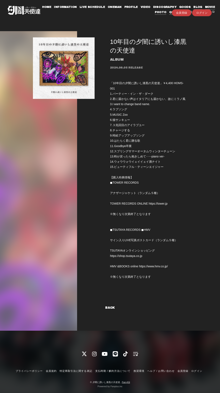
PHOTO (157, 17)
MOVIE (144, 17)
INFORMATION (74, 12)
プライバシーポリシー (29, 371)
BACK (110, 307)
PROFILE (140, 12)
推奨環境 (139, 371)
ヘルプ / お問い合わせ (160, 371)
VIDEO (155, 12)
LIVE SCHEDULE (101, 12)
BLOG (206, 12)
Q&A (169, 17)
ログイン (202, 24)
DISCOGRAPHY (174, 12)
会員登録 (181, 24)
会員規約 (51, 371)
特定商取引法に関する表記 (76, 371)
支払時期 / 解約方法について (113, 371)
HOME (56, 12)
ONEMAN (124, 12)
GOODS (194, 12)
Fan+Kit (126, 382)
